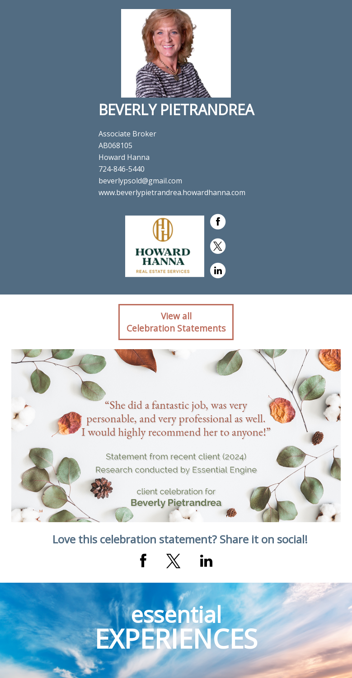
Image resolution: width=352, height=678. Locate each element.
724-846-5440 (122, 169)
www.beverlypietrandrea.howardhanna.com (172, 192)
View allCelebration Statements (176, 322)
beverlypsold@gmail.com (140, 181)
